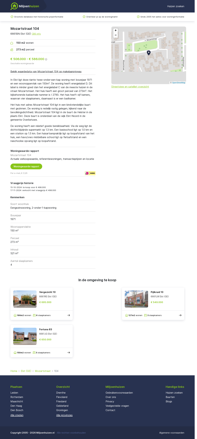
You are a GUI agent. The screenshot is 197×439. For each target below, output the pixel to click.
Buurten (170, 397)
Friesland (61, 401)
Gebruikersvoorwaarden (119, 392)
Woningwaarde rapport (26, 166)
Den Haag (16, 405)
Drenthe (61, 392)
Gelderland (62, 405)
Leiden (14, 392)
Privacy (110, 401)
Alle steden (16, 415)
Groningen (62, 410)
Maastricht (16, 401)
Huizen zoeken (175, 6)
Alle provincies (64, 415)
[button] (148, 52)
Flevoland (61, 397)
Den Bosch (16, 410)
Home (13, 371)
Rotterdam (16, 397)
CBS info (36, 33)
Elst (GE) (26, 371)
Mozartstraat (43, 371)
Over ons (111, 397)
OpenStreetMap (178, 83)
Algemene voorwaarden (171, 432)
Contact (110, 410)
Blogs (169, 401)
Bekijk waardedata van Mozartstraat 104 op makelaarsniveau (45, 71)
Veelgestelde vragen (117, 405)
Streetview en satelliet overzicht (130, 86)
